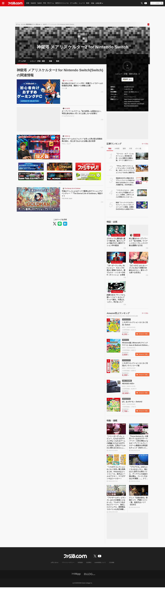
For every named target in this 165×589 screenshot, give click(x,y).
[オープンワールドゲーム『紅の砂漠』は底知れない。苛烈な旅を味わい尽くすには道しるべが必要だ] (38, 119)
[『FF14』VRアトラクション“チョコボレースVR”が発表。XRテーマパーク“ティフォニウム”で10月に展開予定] (142, 168)
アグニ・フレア (66, 144)
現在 (109, 149)
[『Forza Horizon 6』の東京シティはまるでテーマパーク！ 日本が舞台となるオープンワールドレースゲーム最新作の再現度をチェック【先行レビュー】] (138, 429)
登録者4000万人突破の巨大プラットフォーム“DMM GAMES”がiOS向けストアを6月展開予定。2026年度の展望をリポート (125, 181)
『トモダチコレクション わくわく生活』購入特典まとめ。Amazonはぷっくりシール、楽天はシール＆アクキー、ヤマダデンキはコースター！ (116, 474)
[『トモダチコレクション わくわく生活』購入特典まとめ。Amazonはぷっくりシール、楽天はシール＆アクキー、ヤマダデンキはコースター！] (116, 460)
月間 (130, 149)
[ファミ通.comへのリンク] (15, 3)
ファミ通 (64, 88)
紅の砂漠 (67, 108)
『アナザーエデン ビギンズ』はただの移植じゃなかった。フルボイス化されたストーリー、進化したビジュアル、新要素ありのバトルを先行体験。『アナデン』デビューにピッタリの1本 (116, 505)
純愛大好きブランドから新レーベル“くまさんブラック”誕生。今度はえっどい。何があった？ (116, 299)
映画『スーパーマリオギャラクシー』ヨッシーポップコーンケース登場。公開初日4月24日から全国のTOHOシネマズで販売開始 (125, 206)
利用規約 (80, 564)
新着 (27, 3)
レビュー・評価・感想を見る (126, 74)
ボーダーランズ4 (117, 262)
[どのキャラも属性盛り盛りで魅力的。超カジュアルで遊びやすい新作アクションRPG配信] (116, 230)
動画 (87, 3)
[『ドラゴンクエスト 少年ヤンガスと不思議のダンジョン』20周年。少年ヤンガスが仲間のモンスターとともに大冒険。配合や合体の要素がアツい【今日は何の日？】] (142, 192)
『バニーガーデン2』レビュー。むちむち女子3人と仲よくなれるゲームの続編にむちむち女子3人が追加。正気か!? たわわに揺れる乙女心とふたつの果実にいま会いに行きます (116, 443)
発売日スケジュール (62, 3)
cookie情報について (100, 564)
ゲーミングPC (69, 81)
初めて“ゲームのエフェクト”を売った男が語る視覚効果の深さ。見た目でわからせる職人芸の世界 (82, 140)
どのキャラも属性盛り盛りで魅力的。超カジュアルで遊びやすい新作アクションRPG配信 (116, 242)
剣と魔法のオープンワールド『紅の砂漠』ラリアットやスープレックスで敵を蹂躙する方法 (138, 242)
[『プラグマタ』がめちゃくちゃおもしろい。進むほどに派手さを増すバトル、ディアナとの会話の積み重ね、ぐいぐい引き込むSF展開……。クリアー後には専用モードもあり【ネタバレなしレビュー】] (138, 460)
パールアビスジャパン (68, 116)
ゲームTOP (22, 61)
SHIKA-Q (67, 136)
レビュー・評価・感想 (37, 61)
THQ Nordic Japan (67, 198)
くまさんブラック (117, 292)
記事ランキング (114, 144)
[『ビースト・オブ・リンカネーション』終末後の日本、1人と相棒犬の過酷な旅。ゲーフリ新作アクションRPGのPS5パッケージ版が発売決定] (142, 156)
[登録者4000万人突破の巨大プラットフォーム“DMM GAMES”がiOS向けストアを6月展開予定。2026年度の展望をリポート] (142, 180)
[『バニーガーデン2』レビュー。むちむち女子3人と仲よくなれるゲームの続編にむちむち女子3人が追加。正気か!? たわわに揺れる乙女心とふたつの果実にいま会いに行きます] (116, 429)
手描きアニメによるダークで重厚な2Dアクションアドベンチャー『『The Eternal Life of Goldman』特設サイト (82, 194)
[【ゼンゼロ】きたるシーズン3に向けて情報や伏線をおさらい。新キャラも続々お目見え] (138, 257)
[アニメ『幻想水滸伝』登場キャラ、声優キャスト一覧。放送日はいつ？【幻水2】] (138, 491)
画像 (50, 61)
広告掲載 (111, 564)
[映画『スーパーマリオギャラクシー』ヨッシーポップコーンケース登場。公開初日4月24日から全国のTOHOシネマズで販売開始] (142, 205)
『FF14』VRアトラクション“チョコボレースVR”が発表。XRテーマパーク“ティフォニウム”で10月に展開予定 (125, 169)
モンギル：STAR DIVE (118, 235)
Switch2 (33, 3)
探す (130, 80)
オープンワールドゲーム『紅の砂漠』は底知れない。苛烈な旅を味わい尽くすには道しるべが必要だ (82, 112)
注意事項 (88, 564)
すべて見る (145, 144)
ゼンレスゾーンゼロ (140, 262)
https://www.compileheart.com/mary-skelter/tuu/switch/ (134, 101)
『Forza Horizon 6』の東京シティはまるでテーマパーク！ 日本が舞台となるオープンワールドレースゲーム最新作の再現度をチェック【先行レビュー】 (138, 443)
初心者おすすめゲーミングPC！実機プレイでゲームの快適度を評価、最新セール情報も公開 (82, 85)
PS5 (44, 3)
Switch (39, 3)
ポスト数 (138, 149)
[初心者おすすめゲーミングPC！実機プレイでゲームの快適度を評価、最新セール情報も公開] (38, 92)
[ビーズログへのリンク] (89, 576)
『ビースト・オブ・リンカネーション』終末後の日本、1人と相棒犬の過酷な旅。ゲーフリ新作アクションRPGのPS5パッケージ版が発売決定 (125, 157)
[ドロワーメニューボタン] (3, 3)
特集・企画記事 (96, 3)
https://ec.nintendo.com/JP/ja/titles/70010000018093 (134, 105)
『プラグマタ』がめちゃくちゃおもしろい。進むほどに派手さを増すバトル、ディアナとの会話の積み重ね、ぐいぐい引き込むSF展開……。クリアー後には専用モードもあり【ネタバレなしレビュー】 (138, 474)
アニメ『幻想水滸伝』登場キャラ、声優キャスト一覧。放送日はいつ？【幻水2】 (138, 502)
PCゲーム (50, 3)
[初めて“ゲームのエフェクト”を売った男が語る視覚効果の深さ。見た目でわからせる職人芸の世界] (38, 147)
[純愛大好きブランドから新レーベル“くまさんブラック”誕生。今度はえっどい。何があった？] (116, 287)
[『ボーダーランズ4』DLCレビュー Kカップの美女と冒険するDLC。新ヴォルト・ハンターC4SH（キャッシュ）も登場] (116, 257)
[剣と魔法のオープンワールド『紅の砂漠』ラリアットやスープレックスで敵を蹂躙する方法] (138, 230)
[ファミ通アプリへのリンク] (76, 576)
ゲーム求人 (73, 3)
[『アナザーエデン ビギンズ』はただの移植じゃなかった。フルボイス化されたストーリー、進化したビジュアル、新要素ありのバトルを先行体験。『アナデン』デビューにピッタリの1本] (116, 491)
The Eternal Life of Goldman (73, 188)
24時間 (117, 149)
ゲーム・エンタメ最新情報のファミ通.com (28, 24)
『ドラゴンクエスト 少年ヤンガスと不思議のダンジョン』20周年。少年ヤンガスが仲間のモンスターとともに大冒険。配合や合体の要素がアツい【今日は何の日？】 (125, 194)
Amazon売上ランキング (118, 314)
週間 (124, 149)
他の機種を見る (133, 92)
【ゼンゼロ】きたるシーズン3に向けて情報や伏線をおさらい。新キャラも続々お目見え (138, 269)
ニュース (82, 3)
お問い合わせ (54, 564)
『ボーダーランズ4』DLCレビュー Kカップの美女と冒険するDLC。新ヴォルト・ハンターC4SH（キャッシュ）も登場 (116, 270)
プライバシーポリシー (68, 564)
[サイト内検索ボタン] (156, 3)
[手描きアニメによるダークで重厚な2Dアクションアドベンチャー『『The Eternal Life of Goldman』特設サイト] (38, 199)
